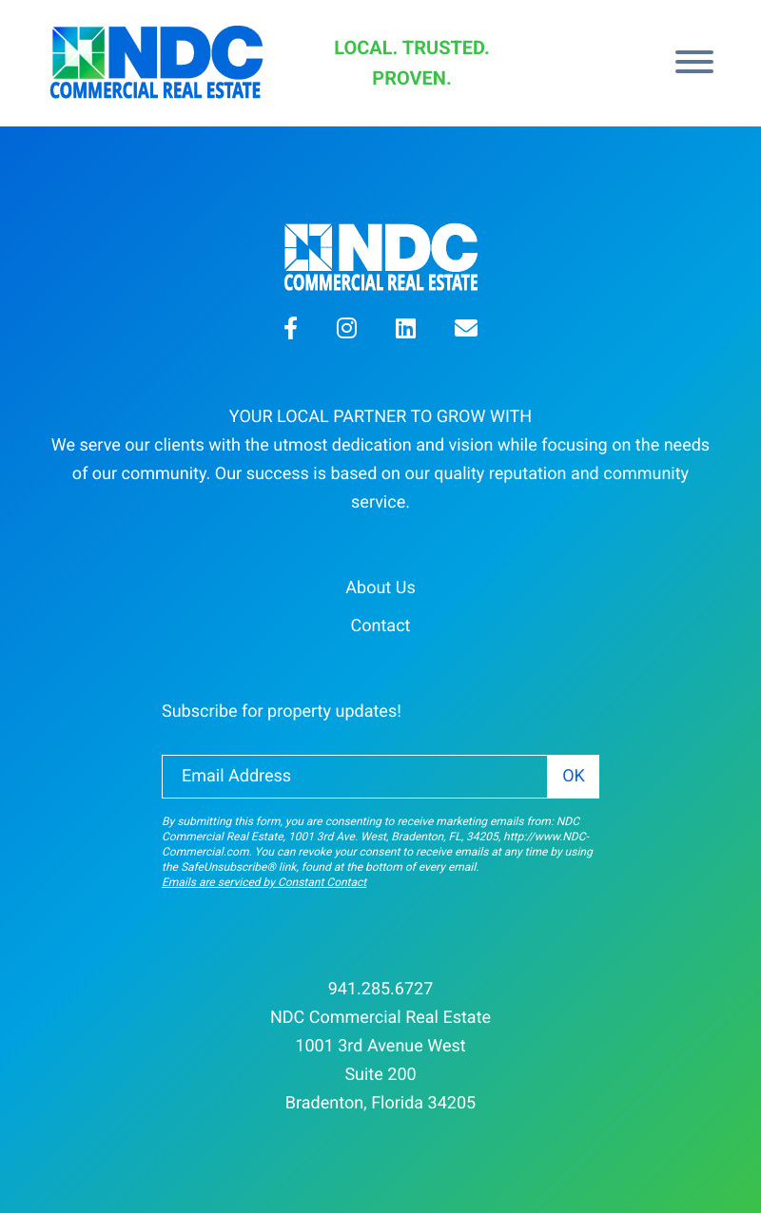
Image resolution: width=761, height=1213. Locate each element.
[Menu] (694, 64)
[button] (290, 331)
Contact (381, 626)
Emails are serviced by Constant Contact (264, 882)
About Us (380, 588)
